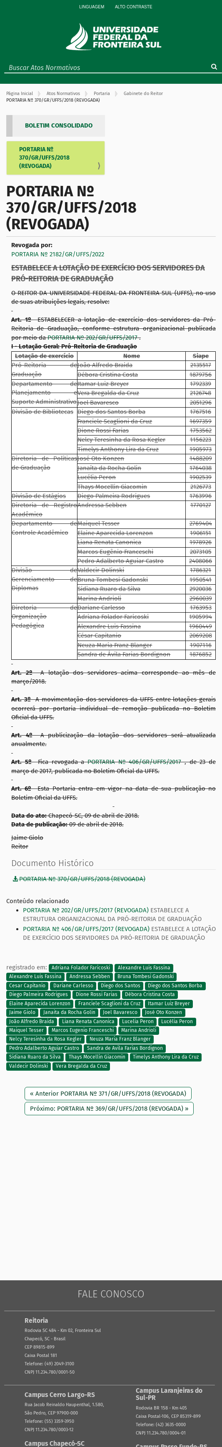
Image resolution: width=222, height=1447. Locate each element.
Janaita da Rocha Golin (69, 1013)
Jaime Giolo (22, 1013)
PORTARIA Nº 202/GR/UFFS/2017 (93, 337)
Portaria (102, 93)
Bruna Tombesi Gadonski (145, 977)
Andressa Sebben (90, 977)
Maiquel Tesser (26, 1030)
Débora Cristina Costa (150, 995)
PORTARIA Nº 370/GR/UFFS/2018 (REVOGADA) (44, 158)
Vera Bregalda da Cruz (81, 1066)
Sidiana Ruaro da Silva (35, 1057)
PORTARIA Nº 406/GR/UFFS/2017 (136, 762)
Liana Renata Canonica (88, 1021)
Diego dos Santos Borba (175, 986)
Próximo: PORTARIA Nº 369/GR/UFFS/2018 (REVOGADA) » (109, 1108)
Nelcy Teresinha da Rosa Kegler (45, 1039)
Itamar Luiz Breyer (169, 1003)
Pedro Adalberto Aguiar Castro (44, 1048)
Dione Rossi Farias (96, 995)
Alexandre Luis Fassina (144, 968)
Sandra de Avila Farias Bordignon (125, 1048)
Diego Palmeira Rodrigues (38, 995)
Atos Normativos (63, 93)
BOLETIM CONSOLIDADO (58, 125)
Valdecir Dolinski (28, 1066)
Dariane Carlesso (73, 986)
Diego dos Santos (120, 986)
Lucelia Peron (138, 1021)
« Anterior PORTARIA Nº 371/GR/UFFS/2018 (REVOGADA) (108, 1093)
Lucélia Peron (177, 1021)
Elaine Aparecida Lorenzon (39, 1003)
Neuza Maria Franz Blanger (120, 1039)
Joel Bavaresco (120, 1013)
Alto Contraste (133, 7)
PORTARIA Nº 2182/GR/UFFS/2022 (57, 254)
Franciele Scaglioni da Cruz (109, 1003)
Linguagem (91, 7)
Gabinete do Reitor (143, 93)
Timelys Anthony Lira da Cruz (166, 1057)
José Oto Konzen (163, 1013)
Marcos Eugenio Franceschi (83, 1030)
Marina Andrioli (138, 1030)
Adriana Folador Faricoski (81, 968)
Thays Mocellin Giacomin (97, 1057)
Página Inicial (19, 93)
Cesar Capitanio (27, 986)
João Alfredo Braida (31, 1021)
